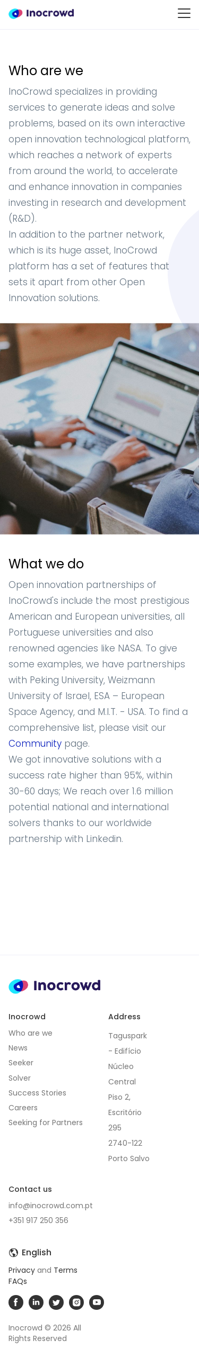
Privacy (21, 1270)
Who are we (30, 1033)
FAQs (17, 1281)
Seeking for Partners (45, 1122)
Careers (23, 1107)
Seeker (20, 1062)
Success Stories (37, 1093)
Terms (65, 1270)
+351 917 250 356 (38, 1220)
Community (35, 743)
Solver (19, 1078)
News (18, 1048)
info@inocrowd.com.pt (50, 1205)
